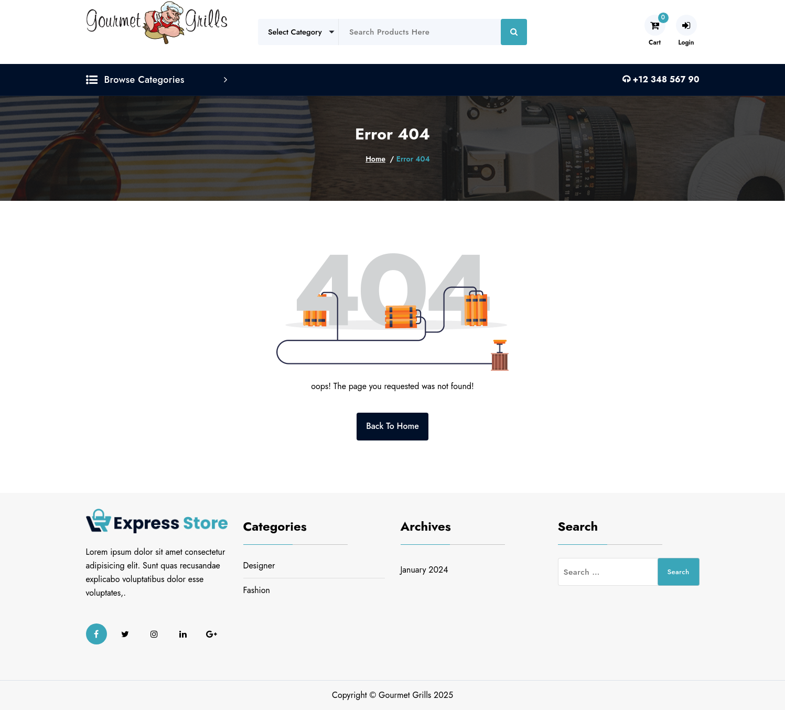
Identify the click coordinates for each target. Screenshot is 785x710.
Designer (259, 566)
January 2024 (424, 570)
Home (375, 159)
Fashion (256, 590)
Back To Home (392, 426)
